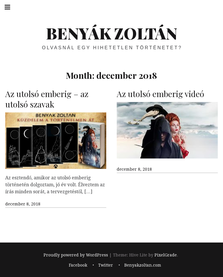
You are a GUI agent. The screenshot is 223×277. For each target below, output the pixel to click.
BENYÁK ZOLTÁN (111, 33)
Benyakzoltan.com (142, 265)
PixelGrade (165, 255)
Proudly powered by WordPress (76, 255)
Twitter (105, 265)
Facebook (78, 265)
